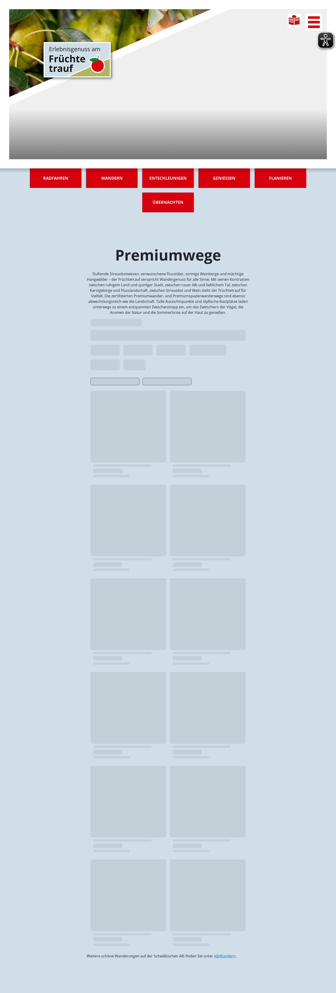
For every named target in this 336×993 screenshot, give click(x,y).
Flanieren (280, 178)
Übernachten (168, 202)
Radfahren (55, 178)
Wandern (112, 178)
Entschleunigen (168, 178)
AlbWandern (225, 956)
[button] (10, 983)
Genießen (224, 178)
